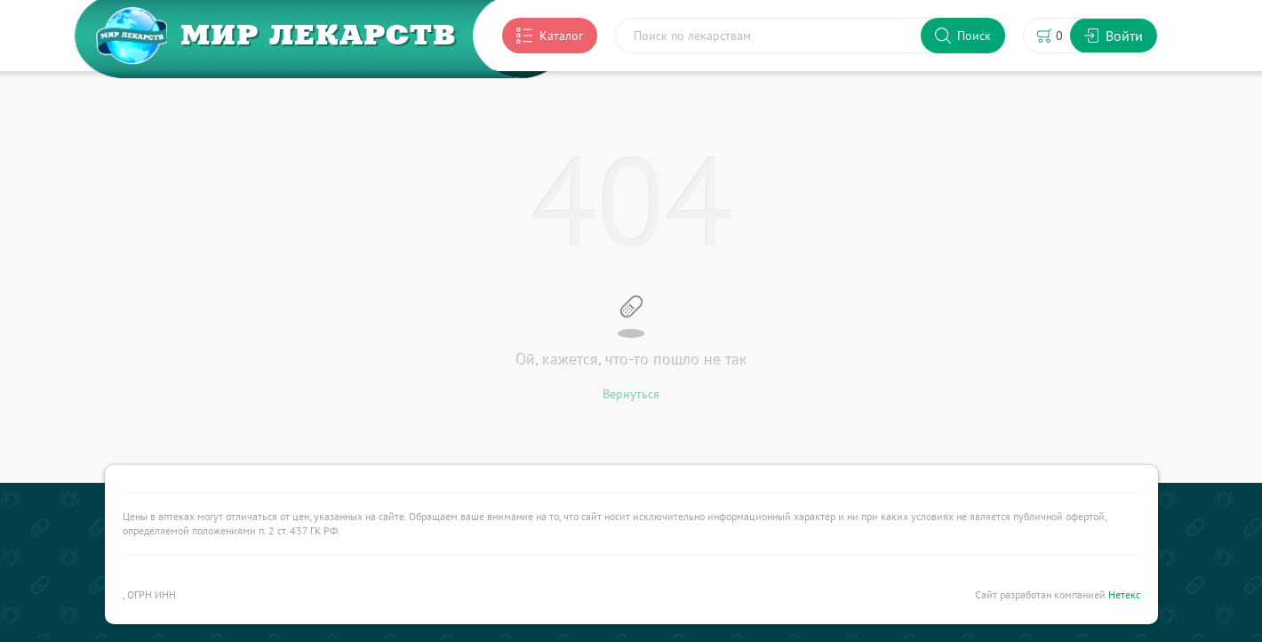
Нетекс (1124, 594)
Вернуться (631, 394)
